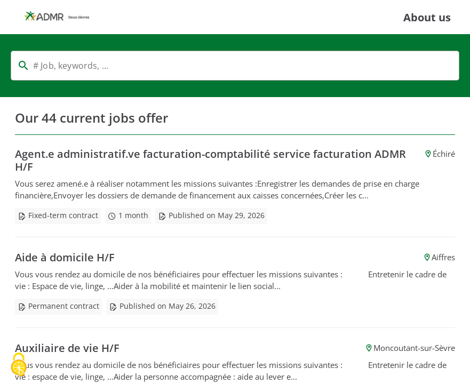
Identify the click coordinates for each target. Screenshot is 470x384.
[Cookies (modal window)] (18, 365)
